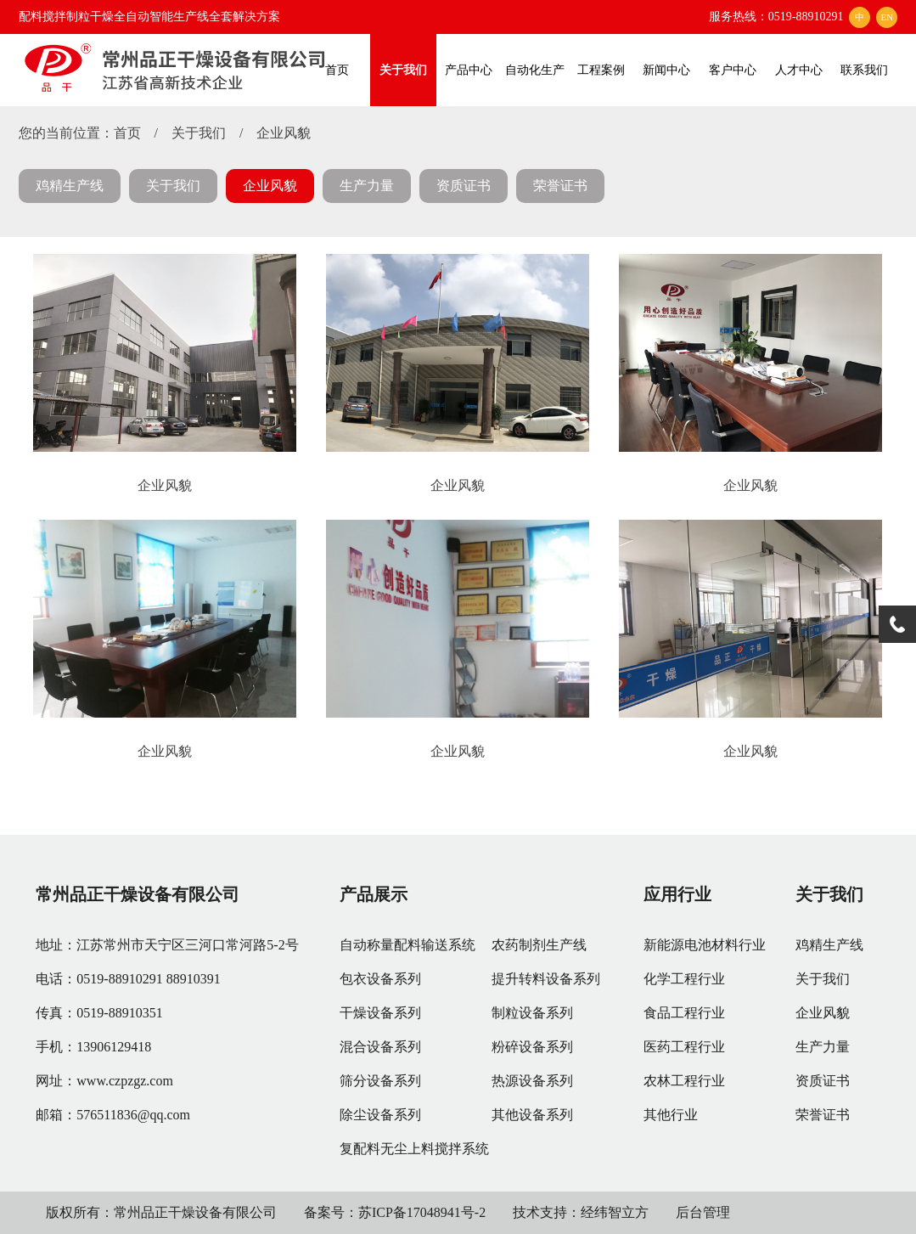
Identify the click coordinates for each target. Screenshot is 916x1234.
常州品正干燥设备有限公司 (137, 894)
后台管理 (703, 1212)
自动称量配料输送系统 (407, 945)
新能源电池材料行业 (704, 945)
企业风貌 (283, 133)
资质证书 (463, 185)
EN (887, 17)
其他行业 (670, 1114)
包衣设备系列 (380, 979)
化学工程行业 (684, 979)
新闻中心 (666, 70)
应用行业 (677, 894)
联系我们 (864, 70)
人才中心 (799, 70)
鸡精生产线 (70, 185)
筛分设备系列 (380, 1080)
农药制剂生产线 (539, 945)
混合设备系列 (380, 1047)
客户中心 (732, 70)
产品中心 (468, 70)
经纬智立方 (615, 1212)
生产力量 (367, 185)
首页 (337, 70)
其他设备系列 (532, 1114)
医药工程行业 (684, 1047)
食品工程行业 (684, 1013)
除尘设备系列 (380, 1114)
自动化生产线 (535, 85)
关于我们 (403, 70)
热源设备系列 (532, 1080)
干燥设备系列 (380, 1013)
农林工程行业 (684, 1080)
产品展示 (373, 894)
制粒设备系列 (532, 1013)
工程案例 (601, 70)
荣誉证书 (560, 185)
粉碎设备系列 (532, 1047)
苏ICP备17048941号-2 (422, 1212)
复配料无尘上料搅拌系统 (414, 1148)
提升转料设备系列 (546, 979)
